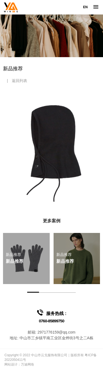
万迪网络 (27, 364)
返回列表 (19, 80)
